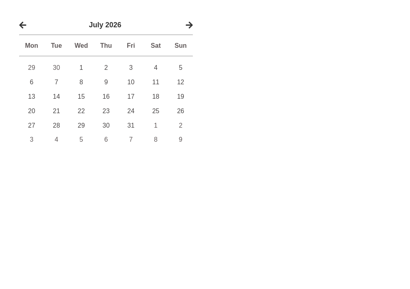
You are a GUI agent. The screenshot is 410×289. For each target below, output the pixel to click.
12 (180, 82)
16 (106, 96)
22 (81, 111)
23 (106, 111)
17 (131, 96)
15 (81, 96)
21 (56, 111)
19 (180, 96)
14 (56, 96)
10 (131, 82)
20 (31, 111)
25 (155, 111)
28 (56, 125)
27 (31, 125)
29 (31, 67)
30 (56, 67)
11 (155, 82)
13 (31, 96)
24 (131, 111)
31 (131, 125)
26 (180, 111)
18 (155, 96)
